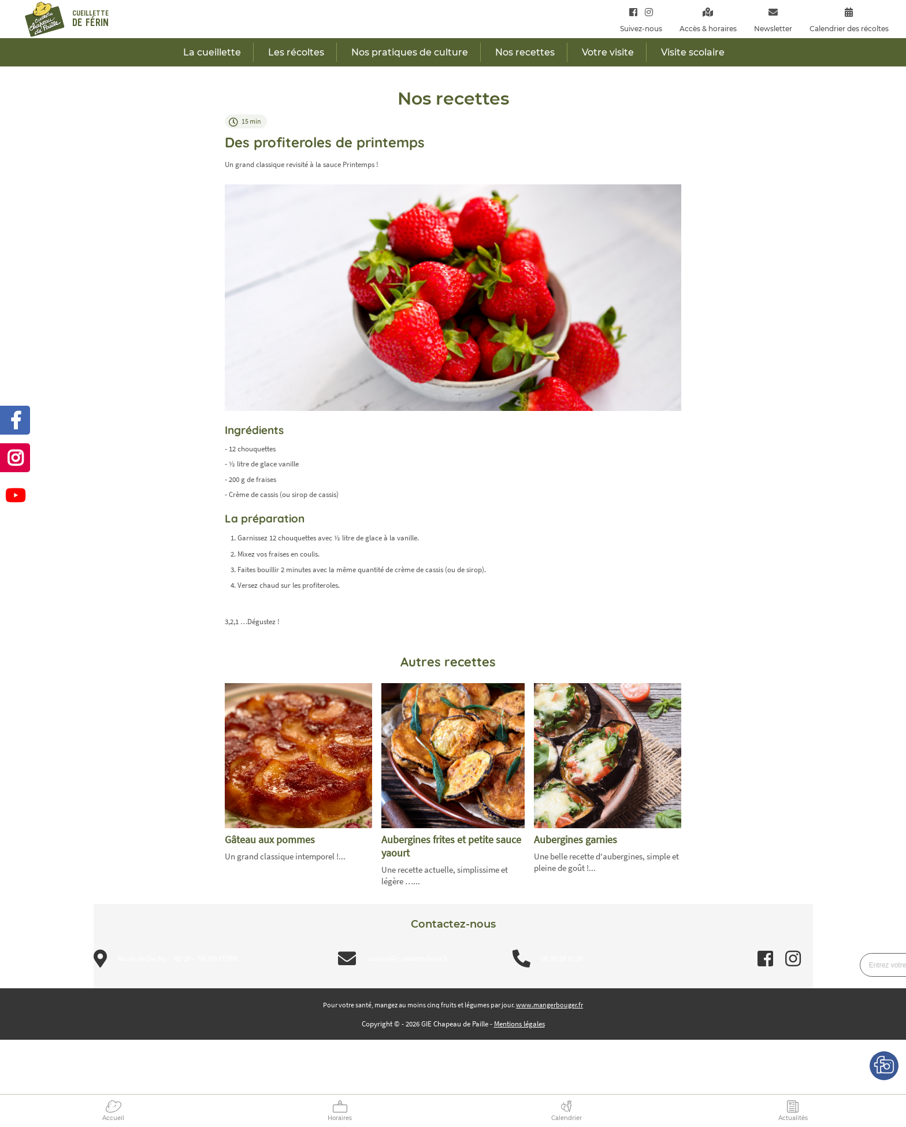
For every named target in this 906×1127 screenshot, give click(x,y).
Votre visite (608, 52)
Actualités (793, 1118)
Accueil (113, 1118)
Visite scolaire (693, 52)
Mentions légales (519, 1024)
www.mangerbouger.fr (549, 1004)
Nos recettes (525, 52)
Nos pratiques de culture (409, 52)
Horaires (340, 1118)
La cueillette (212, 52)
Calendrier (566, 1118)
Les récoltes (296, 52)
